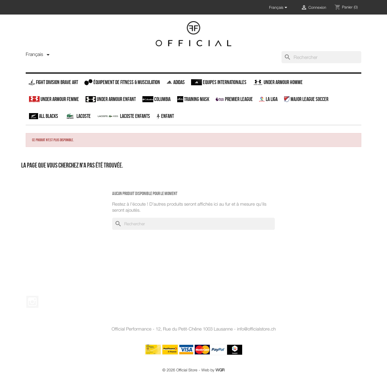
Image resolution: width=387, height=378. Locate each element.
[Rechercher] (321, 57)
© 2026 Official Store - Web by (193, 370)
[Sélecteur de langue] (279, 8)
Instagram (32, 302)
